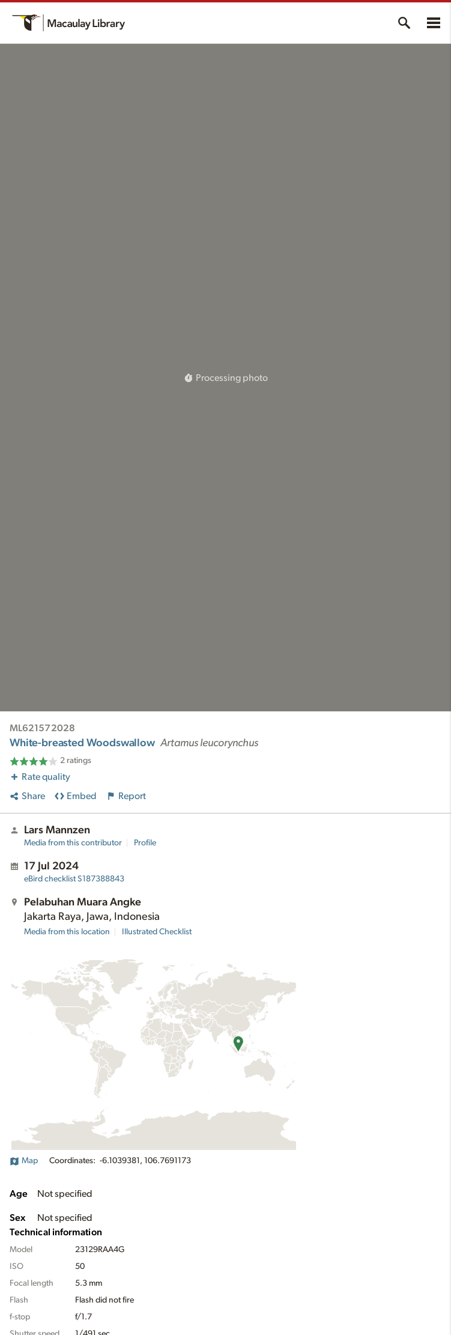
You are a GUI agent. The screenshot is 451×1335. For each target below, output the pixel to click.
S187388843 (74, 879)
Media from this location (67, 932)
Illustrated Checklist (157, 932)
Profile (145, 843)
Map (24, 1161)
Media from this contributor (73, 843)
